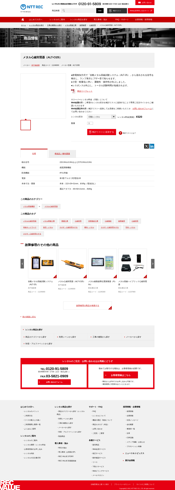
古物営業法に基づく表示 (100, 484)
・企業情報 (129, 416)
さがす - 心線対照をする (69, 227)
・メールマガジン (97, 475)
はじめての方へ (35, 19)
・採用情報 (129, 411)
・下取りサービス (97, 467)
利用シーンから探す (67, 337)
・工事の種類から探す (65, 423)
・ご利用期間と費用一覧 (32, 424)
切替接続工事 (93, 221)
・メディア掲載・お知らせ (135, 442)
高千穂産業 (35, 65)
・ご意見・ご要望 (97, 433)
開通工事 (65, 221)
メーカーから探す (133, 337)
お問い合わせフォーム (142, 108)
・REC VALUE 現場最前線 (66, 461)
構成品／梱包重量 (62, 154)
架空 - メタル (48, 227)
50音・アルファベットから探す (38, 344)
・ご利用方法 (27, 416)
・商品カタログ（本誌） (100, 424)
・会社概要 (129, 424)
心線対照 (92, 25)
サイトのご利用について (145, 484)
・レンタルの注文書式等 (32, 458)
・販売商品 (95, 445)
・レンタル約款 (28, 453)
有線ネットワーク (29, 227)
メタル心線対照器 (51, 206)
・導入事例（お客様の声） (66, 452)
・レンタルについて (98, 416)
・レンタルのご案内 (30, 440)
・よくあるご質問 (29, 429)
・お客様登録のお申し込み (32, 449)
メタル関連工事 (70, 25)
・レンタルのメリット (31, 411)
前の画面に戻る (29, 317)
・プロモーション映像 (133, 446)
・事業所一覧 (130, 429)
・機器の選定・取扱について (101, 420)
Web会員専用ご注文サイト (140, 11)
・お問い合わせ (96, 429)
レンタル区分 (77, 117)
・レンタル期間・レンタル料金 (34, 445)
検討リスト (117, 11)
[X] (146, 146)
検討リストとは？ (129, 133)
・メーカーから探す (64, 427)
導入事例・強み (100, 19)
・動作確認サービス (98, 458)
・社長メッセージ (131, 420)
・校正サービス (96, 453)
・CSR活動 (129, 438)
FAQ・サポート (122, 19)
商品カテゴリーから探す (35, 337)
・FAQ (93, 411)
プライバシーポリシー (122, 484)
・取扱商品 (61, 436)
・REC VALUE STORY (65, 456)
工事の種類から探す (54, 25)
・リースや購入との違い (32, 420)
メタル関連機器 (29, 206)
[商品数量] (90, 123)
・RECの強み (62, 448)
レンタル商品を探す (79, 19)
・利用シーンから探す (65, 419)
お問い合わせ (147, 3)
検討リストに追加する (103, 132)
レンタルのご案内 (57, 19)
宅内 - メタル (130, 227)
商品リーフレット (85, 91)
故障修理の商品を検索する (87, 305)
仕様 (34, 153)
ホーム (23, 19)
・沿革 (127, 433)
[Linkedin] (151, 146)
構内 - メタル (89, 227)
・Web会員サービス (98, 449)
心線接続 (108, 221)
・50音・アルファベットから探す (69, 432)
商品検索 (56, 10)
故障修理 (83, 25)
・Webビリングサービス (100, 471)
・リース (94, 462)
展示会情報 (130, 460)
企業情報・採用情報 (143, 19)
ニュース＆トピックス (134, 453)
